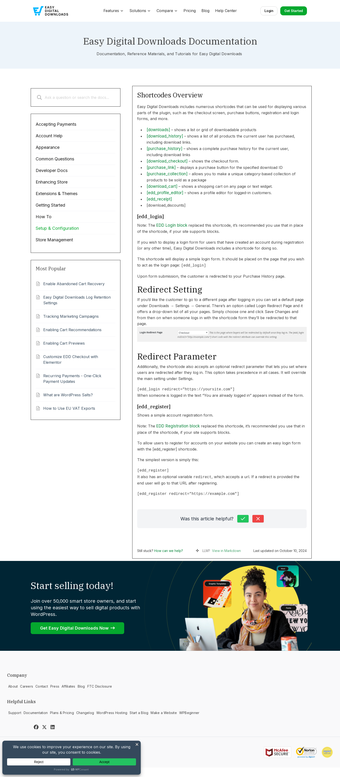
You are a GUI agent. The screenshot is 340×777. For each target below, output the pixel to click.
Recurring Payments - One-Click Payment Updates (72, 378)
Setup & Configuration (57, 228)
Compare (167, 10)
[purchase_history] (164, 148)
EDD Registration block (178, 426)
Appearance (48, 147)
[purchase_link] (161, 167)
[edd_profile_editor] (165, 192)
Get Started (293, 11)
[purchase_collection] (167, 173)
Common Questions (55, 158)
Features (113, 10)
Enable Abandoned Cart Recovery (74, 283)
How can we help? (168, 551)
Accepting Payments (56, 124)
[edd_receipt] (159, 199)
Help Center (226, 10)
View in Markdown (226, 551)
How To (43, 216)
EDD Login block (171, 225)
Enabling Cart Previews (64, 343)
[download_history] (165, 136)
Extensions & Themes (56, 193)
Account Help (49, 135)
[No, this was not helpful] (258, 518)
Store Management (54, 239)
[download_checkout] (167, 161)
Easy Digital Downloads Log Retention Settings (77, 300)
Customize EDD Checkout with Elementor (70, 359)
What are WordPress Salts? (68, 395)
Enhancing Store (52, 182)
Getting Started (50, 205)
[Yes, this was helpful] (243, 518)
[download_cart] (162, 186)
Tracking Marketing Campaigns (71, 316)
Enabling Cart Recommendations (72, 329)
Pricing (189, 10)
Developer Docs (52, 170)
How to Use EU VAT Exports (69, 408)
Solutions (140, 10)
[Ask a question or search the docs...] (75, 97)
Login (268, 11)
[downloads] (158, 129)
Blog (205, 10)
